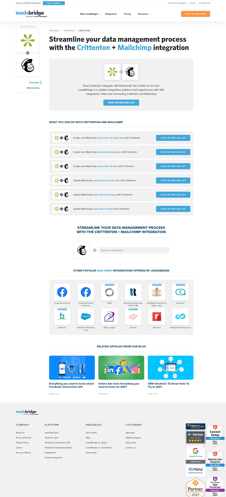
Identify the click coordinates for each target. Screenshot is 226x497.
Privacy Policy (22, 418)
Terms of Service (23, 413)
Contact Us (204, 3)
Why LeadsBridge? (89, 14)
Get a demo (91, 408)
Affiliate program (133, 413)
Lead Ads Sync (52, 408)
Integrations (111, 14)
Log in (193, 3)
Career (19, 423)
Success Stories (23, 428)
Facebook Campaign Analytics (59, 423)
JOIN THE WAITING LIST (121, 102)
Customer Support (177, 3)
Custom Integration (53, 433)
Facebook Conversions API (57, 418)
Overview (34, 82)
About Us (20, 408)
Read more (54, 369)
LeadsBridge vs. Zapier (96, 418)
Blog (88, 413)
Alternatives (33, 88)
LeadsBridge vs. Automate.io (99, 423)
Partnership (91, 428)
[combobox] (134, 250)
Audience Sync (52, 413)
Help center (131, 418)
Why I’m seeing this (28, 27)
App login (130, 408)
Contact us (131, 423)
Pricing (127, 14)
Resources (143, 14)
